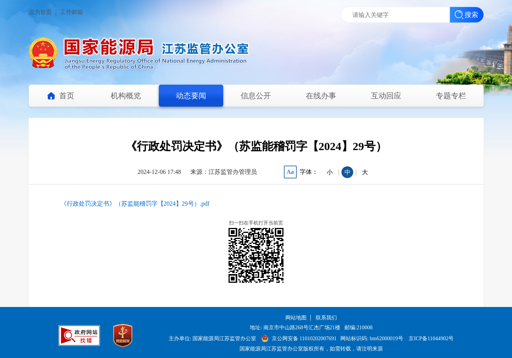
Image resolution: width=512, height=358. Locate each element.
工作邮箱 (71, 12)
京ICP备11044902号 (431, 338)
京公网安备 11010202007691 (305, 338)
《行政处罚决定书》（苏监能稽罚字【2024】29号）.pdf (135, 203)
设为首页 (40, 12)
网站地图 (296, 318)
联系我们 (326, 318)
